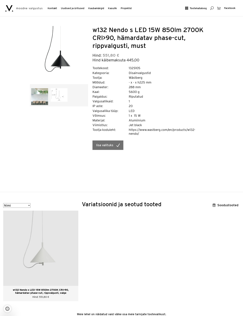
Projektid (126, 8)
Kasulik (112, 8)
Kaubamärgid (96, 8)
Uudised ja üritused (72, 8)
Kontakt (52, 8)
